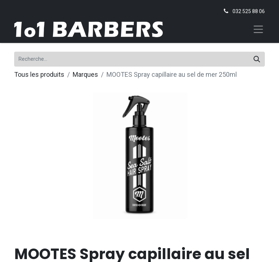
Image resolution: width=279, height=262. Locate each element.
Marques (85, 74)
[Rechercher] (257, 59)
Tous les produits (39, 74)
